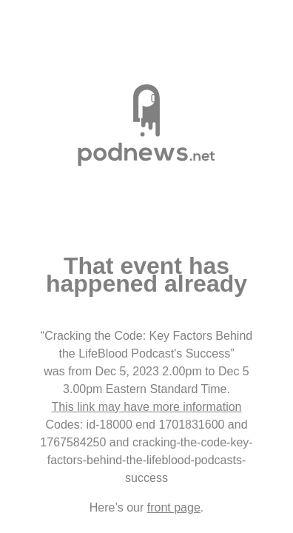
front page (174, 507)
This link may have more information (147, 406)
